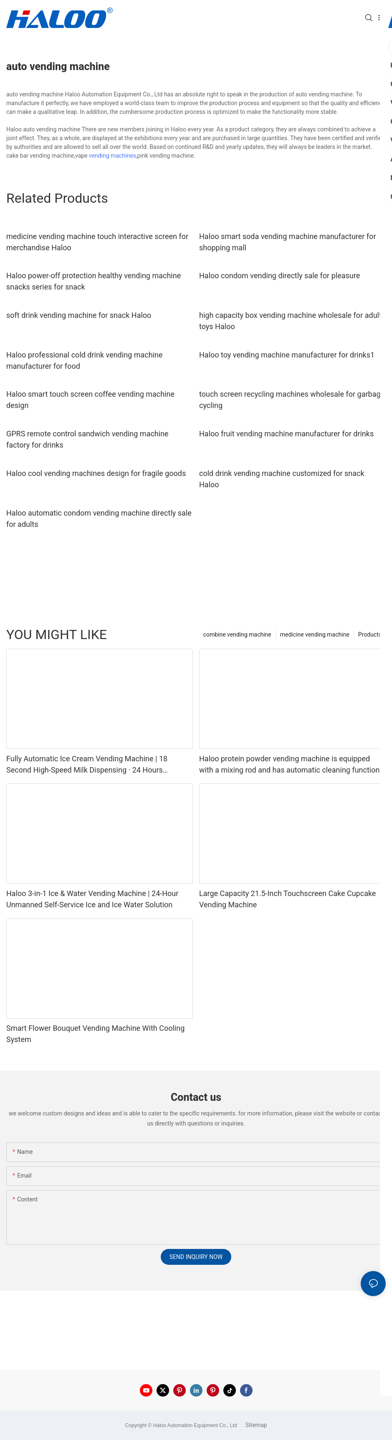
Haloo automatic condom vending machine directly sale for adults (99, 519)
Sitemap (255, 1425)
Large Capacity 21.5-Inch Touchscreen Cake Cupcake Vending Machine (287, 899)
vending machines (112, 155)
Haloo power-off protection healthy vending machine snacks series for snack (93, 281)
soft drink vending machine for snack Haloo (78, 315)
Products (370, 634)
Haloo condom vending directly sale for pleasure (279, 275)
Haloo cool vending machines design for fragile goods (96, 473)
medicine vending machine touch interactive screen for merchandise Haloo (97, 242)
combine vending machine (237, 634)
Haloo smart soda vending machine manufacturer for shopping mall (287, 242)
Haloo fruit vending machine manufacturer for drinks (286, 433)
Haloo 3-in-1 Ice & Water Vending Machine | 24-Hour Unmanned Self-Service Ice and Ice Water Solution (92, 899)
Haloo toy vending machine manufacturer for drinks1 (286, 354)
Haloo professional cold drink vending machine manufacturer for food (84, 360)
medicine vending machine (314, 634)
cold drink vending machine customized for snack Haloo (281, 479)
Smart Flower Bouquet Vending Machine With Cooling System (95, 1034)
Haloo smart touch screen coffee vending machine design (90, 400)
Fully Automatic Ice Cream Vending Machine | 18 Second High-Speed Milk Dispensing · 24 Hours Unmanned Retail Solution (86, 764)
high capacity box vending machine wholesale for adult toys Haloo (290, 321)
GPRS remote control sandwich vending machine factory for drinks (87, 439)
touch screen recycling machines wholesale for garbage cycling (291, 400)
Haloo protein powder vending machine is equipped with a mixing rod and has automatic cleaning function (289, 764)
